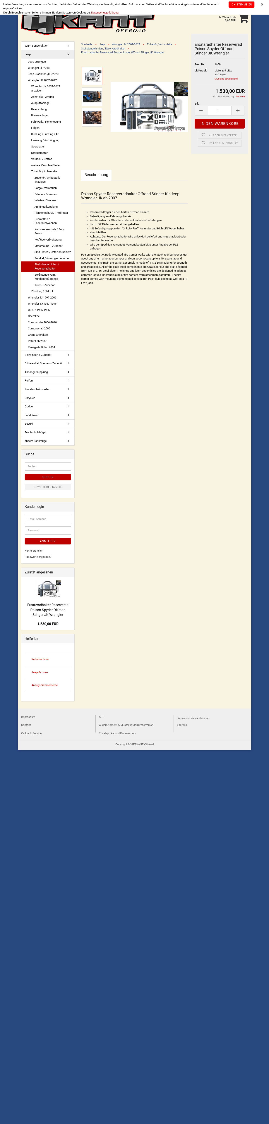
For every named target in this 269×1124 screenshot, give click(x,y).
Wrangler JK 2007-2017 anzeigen (45, 88)
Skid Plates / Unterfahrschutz (52, 252)
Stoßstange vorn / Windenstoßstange (46, 276)
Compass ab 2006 (39, 328)
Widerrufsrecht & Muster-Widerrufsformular (126, 725)
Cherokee (34, 316)
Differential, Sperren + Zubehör (44, 363)
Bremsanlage (39, 115)
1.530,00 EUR (47, 624)
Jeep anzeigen (37, 61)
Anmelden (48, 541)
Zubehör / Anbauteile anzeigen (47, 179)
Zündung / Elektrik (42, 291)
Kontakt (26, 725)
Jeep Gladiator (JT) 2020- (43, 74)
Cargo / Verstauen (45, 188)
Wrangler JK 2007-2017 (42, 80)
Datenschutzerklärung (104, 12)
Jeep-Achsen (39, 672)
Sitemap (182, 724)
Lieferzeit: (201, 70)
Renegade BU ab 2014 (41, 347)
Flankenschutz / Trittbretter (51, 212)
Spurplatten (38, 146)
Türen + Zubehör (44, 285)
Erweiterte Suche (48, 486)
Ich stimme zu (241, 4)
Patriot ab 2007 (37, 341)
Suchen (48, 477)
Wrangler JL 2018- (39, 68)
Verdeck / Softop (41, 159)
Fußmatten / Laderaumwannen (45, 221)
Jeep (28, 54)
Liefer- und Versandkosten (193, 718)
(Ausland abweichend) (226, 78)
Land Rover (31, 415)
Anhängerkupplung (46, 206)
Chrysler (30, 398)
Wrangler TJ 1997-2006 (42, 297)
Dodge (29, 406)
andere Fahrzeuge (36, 440)
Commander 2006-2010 (42, 322)
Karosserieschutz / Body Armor (49, 231)
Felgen (35, 127)
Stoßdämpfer (39, 152)
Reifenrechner (40, 659)
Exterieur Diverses (45, 194)
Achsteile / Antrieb (42, 96)
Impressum (28, 717)
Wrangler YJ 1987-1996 (42, 303)
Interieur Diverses (45, 200)
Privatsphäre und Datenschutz (117, 733)
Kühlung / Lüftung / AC (45, 134)
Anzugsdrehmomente (44, 685)
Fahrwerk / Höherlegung (46, 121)
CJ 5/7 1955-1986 (39, 310)
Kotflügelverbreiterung (48, 239)
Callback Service (31, 733)
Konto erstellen (34, 550)
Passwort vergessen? (38, 556)
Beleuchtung (39, 109)
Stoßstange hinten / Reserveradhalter (46, 266)
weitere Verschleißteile (45, 165)
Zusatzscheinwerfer (37, 389)
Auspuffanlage (40, 103)
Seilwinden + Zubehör (38, 354)
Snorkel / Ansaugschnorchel (51, 258)
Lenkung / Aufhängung (45, 140)
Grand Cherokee (38, 334)
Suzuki (29, 423)
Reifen (29, 380)
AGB (101, 717)
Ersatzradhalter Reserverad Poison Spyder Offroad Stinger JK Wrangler (48, 610)
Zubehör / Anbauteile (44, 171)
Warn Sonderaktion (36, 45)
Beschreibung (96, 174)
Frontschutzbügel (35, 432)
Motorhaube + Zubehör (48, 246)
